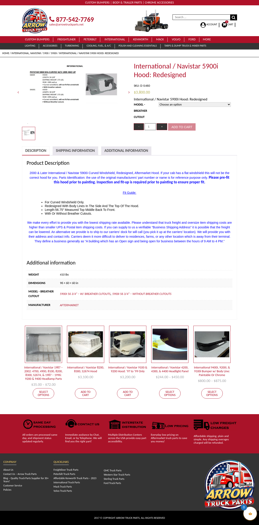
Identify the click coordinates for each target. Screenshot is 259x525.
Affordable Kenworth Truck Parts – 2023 (74, 478)
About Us (8, 469)
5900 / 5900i (50, 53)
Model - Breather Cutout (140, 111)
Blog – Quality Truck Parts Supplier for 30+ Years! (26, 480)
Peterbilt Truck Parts (64, 474)
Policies (7, 489)
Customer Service (12, 485)
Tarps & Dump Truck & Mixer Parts (185, 45)
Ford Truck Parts (112, 483)
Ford (192, 39)
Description (35, 150)
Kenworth (140, 39)
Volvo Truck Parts (62, 490)
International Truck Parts (66, 482)
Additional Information (126, 150)
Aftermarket (69, 305)
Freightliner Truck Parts (65, 469)
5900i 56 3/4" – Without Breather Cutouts (141, 294)
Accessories (50, 45)
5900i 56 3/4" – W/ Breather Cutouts (85, 294)
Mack (160, 39)
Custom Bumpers (37, 39)
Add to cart (181, 127)
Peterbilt (90, 39)
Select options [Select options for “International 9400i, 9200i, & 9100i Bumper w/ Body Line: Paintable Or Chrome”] (212, 393)
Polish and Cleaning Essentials (138, 45)
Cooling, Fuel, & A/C (98, 45)
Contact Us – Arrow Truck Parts (20, 474)
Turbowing (72, 45)
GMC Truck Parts (113, 470)
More (207, 39)
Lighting (30, 45)
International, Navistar (26, 53)
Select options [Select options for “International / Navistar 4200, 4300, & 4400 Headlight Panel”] (170, 393)
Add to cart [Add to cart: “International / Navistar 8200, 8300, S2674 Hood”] (85, 393)
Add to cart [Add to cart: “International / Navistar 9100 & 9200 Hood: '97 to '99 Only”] (128, 393)
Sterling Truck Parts (114, 478)
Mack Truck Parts (62, 486)
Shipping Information (75, 150)
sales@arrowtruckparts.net (66, 24)
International (114, 39)
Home (5, 53)
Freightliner (66, 39)
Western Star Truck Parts (117, 474)
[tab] (36, 150)
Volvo (176, 39)
